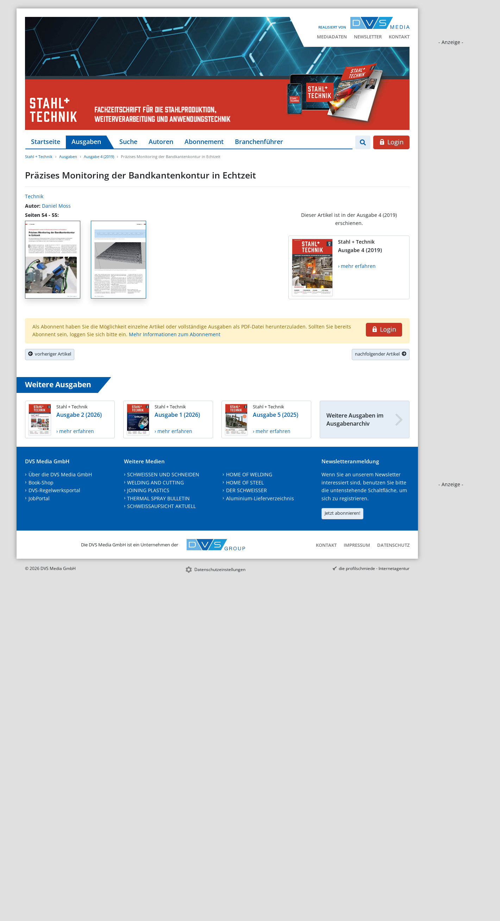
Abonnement (204, 141)
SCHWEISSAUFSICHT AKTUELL (161, 506)
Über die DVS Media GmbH (60, 474)
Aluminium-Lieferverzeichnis (260, 498)
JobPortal (39, 498)
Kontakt (399, 36)
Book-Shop (41, 482)
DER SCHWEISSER (246, 490)
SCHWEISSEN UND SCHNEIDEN (163, 474)
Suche (128, 141)
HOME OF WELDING (249, 474)
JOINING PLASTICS (148, 490)
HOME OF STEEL (245, 482)
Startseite (45, 141)
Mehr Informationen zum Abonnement (174, 334)
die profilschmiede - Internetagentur (374, 568)
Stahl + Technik (38, 156)
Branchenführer (259, 141)
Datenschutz (393, 545)
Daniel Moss (56, 205)
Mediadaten (332, 36)
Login (391, 142)
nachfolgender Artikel (380, 354)
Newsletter (368, 36)
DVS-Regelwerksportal (54, 490)
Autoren (161, 141)
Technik (34, 196)
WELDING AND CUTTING (155, 482)
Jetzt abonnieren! (342, 513)
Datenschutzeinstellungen (219, 569)
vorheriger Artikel (49, 354)
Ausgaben (86, 141)
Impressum (357, 545)
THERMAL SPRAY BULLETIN (158, 498)
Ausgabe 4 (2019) (99, 156)
